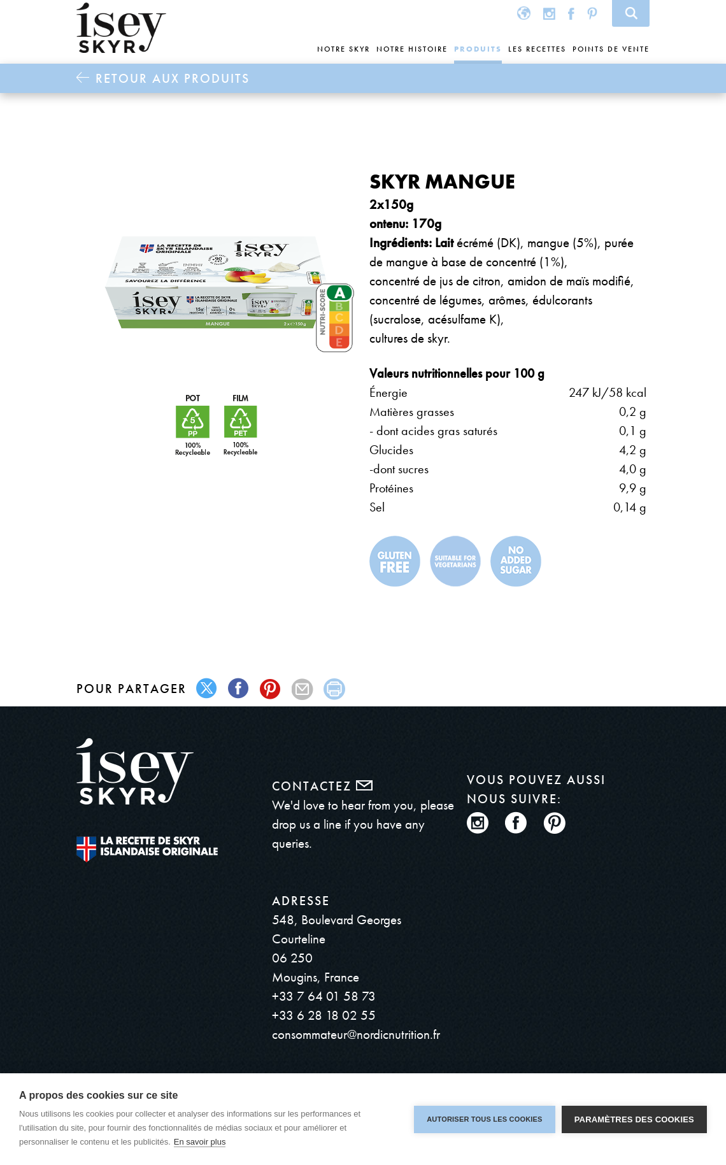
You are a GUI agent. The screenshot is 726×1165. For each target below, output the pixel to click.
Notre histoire (412, 49)
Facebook (571, 13)
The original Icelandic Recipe (147, 849)
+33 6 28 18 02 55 (324, 1015)
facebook (239, 689)
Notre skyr (343, 49)
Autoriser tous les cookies (484, 1119)
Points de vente (611, 49)
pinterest (271, 689)
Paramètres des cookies (634, 1119)
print (335, 689)
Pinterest (592, 13)
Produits (478, 49)
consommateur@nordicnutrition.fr (356, 1034)
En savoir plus (200, 1142)
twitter (207, 689)
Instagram (549, 13)
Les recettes (537, 49)
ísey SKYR (121, 28)
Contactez (322, 786)
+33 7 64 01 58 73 (324, 995)
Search (631, 13)
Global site (523, 13)
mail (303, 689)
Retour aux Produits (173, 78)
